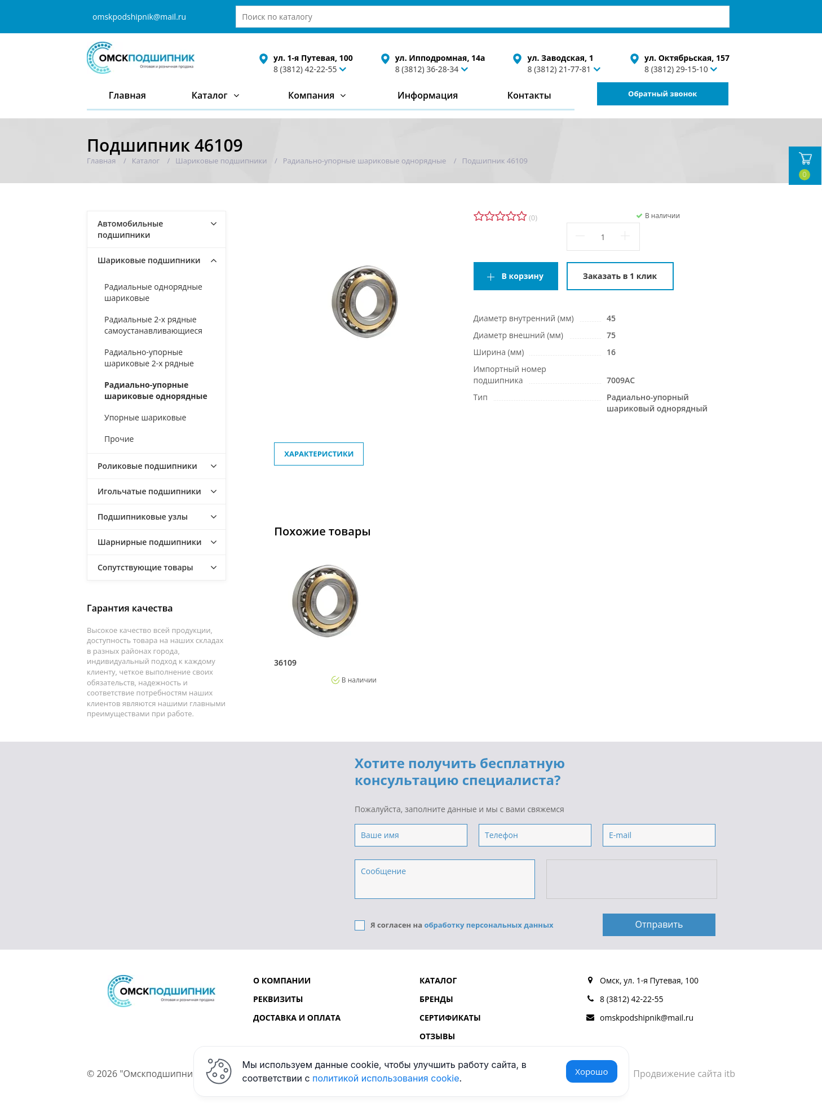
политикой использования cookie (385, 1078)
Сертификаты (450, 1017)
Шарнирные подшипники (150, 542)
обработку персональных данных (488, 925)
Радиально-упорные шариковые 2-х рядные (149, 358)
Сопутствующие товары (145, 567)
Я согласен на (454, 925)
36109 (285, 663)
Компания (311, 95)
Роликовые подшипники (147, 465)
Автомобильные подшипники (130, 229)
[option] (325, 617)
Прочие (119, 438)
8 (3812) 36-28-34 (427, 69)
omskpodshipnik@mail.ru (139, 16)
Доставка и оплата (297, 1017)
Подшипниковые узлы (143, 516)
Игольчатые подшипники (149, 491)
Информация (427, 95)
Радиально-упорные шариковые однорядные (155, 390)
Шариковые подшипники (149, 260)
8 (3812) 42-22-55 (305, 69)
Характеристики (318, 454)
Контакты (529, 95)
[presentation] (632, 880)
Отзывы (437, 1036)
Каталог (210, 95)
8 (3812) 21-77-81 (559, 69)
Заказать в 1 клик (620, 276)
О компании (282, 980)
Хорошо (591, 1071)
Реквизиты (278, 999)
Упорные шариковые (145, 417)
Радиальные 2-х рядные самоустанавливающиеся (153, 325)
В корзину (522, 276)
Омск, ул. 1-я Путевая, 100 (649, 980)
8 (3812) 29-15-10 (676, 69)
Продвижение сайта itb (684, 1073)
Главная (127, 95)
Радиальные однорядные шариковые (153, 292)
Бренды (436, 999)
